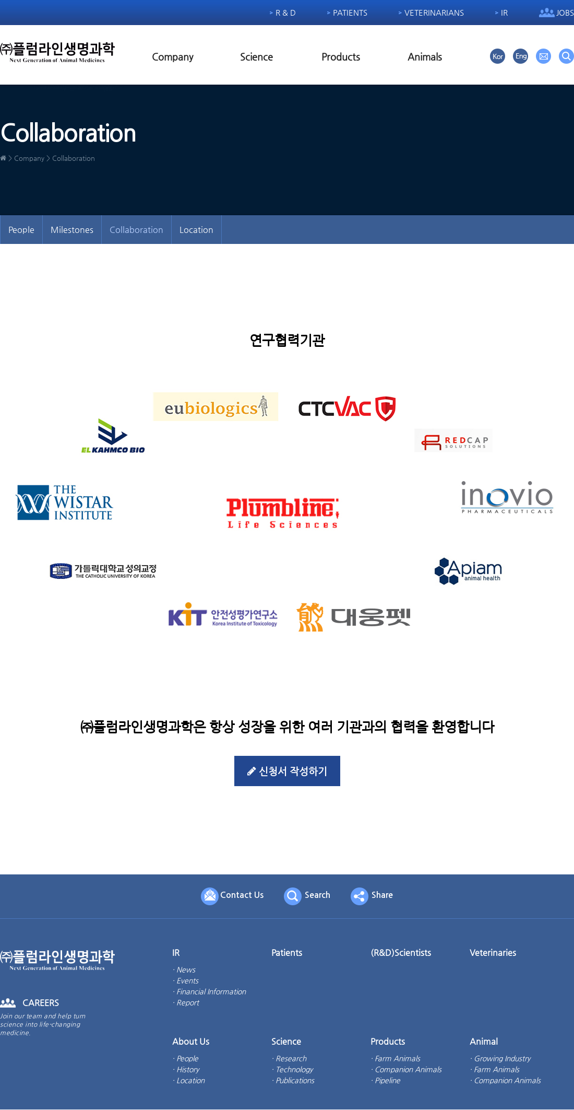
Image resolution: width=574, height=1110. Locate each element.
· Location (188, 1081)
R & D (286, 12)
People (21, 230)
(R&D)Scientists (400, 953)
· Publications (292, 1081)
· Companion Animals (405, 1070)
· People (185, 1059)
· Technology (292, 1070)
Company (172, 56)
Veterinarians (434, 12)
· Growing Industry (500, 1059)
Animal (484, 1042)
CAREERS (40, 1003)
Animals (425, 56)
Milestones (72, 230)
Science (256, 56)
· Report (185, 1003)
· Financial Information (209, 992)
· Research (288, 1059)
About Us (190, 1042)
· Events (185, 981)
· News (183, 970)
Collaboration (136, 230)
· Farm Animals (395, 1059)
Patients (350, 12)
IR (504, 12)
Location (196, 230)
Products (340, 56)
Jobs (565, 12)
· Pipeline (385, 1081)
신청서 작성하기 (287, 771)
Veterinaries (493, 953)
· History (185, 1070)
